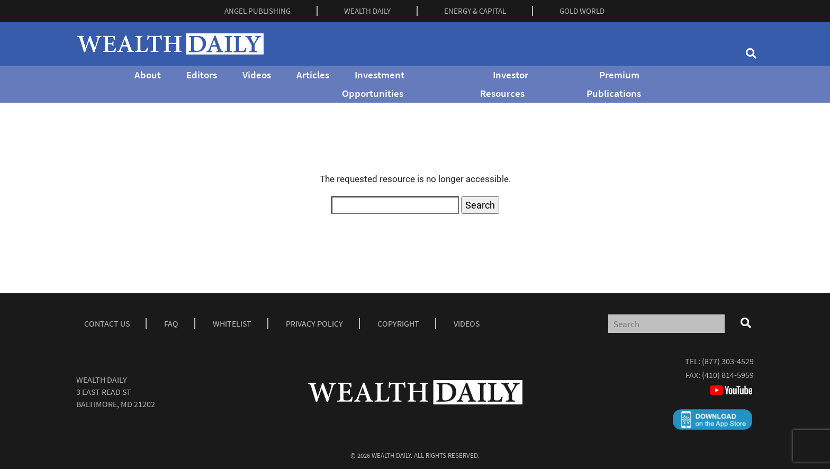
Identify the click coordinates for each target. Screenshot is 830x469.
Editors (201, 74)
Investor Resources (504, 84)
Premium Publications (614, 84)
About (147, 74)
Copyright (398, 323)
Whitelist (232, 323)
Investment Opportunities (373, 84)
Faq (171, 323)
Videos (256, 74)
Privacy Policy (314, 323)
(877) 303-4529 (728, 361)
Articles (312, 74)
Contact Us (107, 323)
